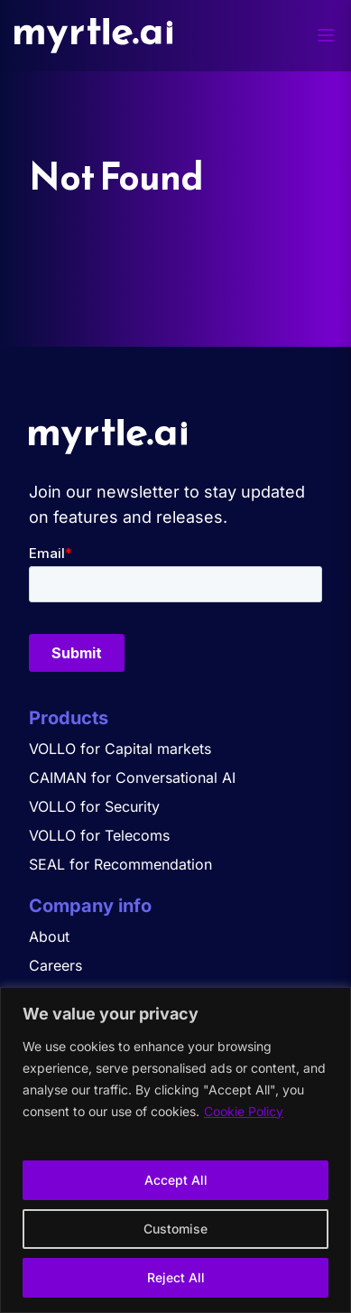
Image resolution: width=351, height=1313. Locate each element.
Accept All (176, 1179)
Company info (90, 906)
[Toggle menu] (326, 35)
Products (68, 718)
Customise (175, 1228)
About (49, 936)
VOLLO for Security (94, 806)
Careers (55, 965)
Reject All (176, 1277)
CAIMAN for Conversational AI (132, 777)
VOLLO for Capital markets (120, 749)
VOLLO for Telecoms (99, 835)
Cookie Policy (243, 1111)
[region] (175, 1150)
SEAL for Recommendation (120, 864)
